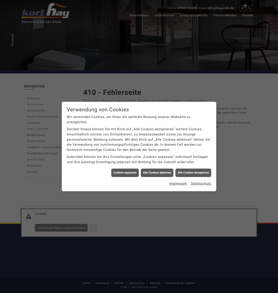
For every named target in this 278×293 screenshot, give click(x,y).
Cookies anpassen (125, 169)
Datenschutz (201, 181)
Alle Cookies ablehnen (157, 169)
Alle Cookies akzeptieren (193, 169)
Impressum (178, 181)
